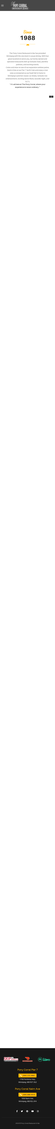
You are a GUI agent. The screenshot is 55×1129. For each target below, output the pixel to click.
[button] (52, 97)
